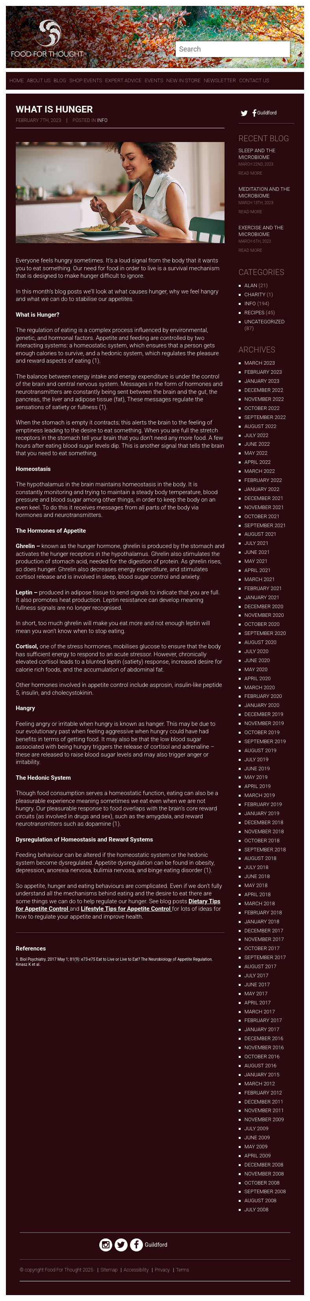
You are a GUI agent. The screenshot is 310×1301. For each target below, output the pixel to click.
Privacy (162, 1270)
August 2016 (261, 1065)
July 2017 (257, 975)
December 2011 (264, 1102)
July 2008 (257, 1209)
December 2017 (264, 931)
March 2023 (260, 363)
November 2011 (264, 1110)
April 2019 (258, 786)
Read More (250, 173)
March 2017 (260, 1012)
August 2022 (261, 426)
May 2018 (256, 885)
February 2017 (263, 1020)
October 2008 (262, 1183)
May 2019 (256, 777)
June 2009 (257, 1137)
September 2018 (265, 850)
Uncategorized (265, 322)
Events (154, 80)
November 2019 (264, 723)
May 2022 (256, 453)
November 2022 (264, 399)
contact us (254, 80)
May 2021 (256, 561)
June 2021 (257, 552)
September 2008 (265, 1191)
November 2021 (264, 507)
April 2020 (258, 678)
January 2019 (262, 813)
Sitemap (108, 1270)
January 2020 (262, 705)
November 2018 (264, 831)
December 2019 (264, 714)
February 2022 (263, 480)
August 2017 (261, 966)
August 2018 (261, 858)
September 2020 (265, 633)
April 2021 (258, 570)
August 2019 (261, 750)
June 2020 (257, 660)
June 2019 (257, 768)
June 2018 (257, 876)
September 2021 (265, 525)
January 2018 (262, 922)
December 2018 (264, 822)
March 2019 (260, 795)
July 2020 (257, 651)
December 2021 (264, 498)
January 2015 (262, 1075)
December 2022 (264, 390)
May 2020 (256, 669)
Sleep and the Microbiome (257, 154)
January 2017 (262, 1029)
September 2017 (265, 957)
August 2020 (261, 642)
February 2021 (263, 588)
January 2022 (262, 489)
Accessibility (136, 1270)
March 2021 (260, 579)
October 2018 (262, 840)
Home (16, 80)
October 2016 (262, 1056)
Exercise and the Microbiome (261, 231)
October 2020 (262, 624)
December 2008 (264, 1165)
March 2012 (260, 1084)
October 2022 (262, 408)
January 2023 (262, 381)
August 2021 (261, 534)
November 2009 (264, 1119)
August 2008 (261, 1200)
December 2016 (264, 1038)
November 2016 (264, 1047)
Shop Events (85, 80)
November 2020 (264, 615)
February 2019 (263, 804)
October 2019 (262, 732)
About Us (38, 80)
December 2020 (264, 606)
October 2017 (262, 948)
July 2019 (257, 759)
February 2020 (263, 696)
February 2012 (263, 1093)
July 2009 (257, 1128)
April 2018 (258, 894)
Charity (255, 294)
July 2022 (257, 435)
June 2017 (257, 984)
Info (102, 120)
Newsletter (220, 80)
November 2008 (264, 1174)
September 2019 (265, 741)
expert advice (123, 80)
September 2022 (265, 417)
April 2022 (258, 462)
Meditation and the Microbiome (264, 192)
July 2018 (257, 867)
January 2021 (262, 597)
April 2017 (258, 1003)
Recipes (255, 313)
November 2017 (264, 939)
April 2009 (258, 1156)
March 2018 (260, 903)
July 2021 (257, 543)
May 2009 (256, 1147)
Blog (60, 80)
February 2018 (263, 912)
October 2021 (262, 516)
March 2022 (260, 471)
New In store (183, 80)
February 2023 (263, 372)
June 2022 (257, 444)
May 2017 (256, 994)
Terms (182, 1270)
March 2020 (260, 687)
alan (251, 285)
